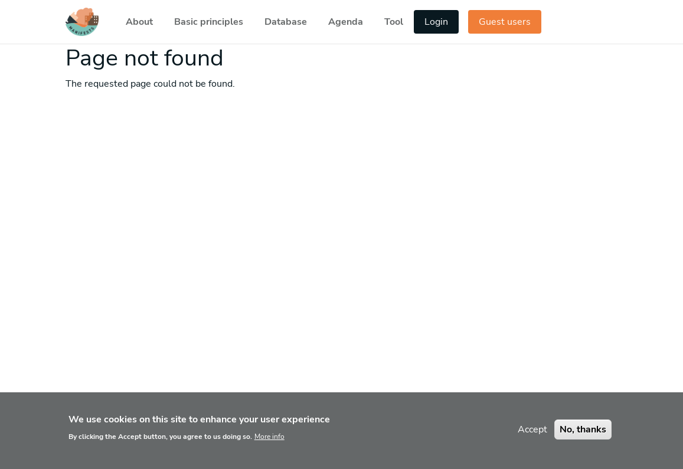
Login (436, 21)
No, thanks (583, 435)
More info (269, 442)
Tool (393, 21)
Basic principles (208, 21)
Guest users (505, 21)
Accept (532, 435)
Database (285, 21)
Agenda (345, 21)
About (139, 21)
